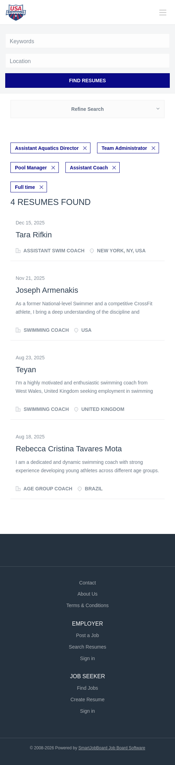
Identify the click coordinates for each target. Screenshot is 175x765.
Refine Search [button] (87, 109)
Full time (25, 187)
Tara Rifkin (34, 234)
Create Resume (87, 699)
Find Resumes (87, 80)
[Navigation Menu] (162, 12)
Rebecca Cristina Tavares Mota (69, 448)
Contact (87, 583)
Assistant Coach (89, 167)
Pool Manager (31, 167)
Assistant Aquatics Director (47, 148)
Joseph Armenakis (47, 290)
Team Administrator (124, 148)
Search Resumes (87, 647)
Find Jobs (87, 688)
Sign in (87, 658)
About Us (88, 594)
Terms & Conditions (87, 605)
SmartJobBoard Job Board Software (111, 747)
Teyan (26, 369)
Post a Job (87, 635)
